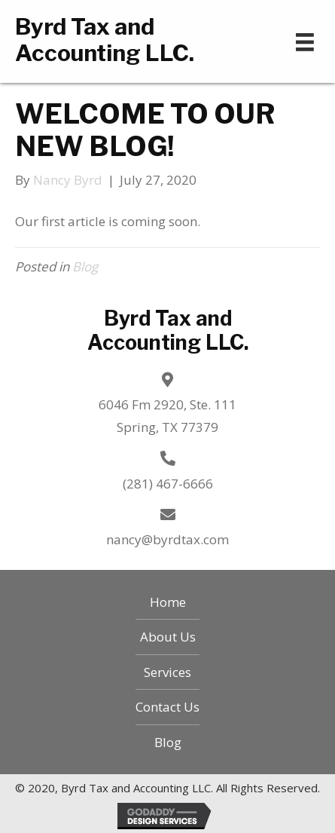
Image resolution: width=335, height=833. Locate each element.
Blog (85, 266)
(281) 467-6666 (168, 483)
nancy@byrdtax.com (167, 539)
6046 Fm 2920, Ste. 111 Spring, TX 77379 (167, 416)
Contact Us (167, 706)
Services (167, 672)
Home (168, 602)
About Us (168, 636)
